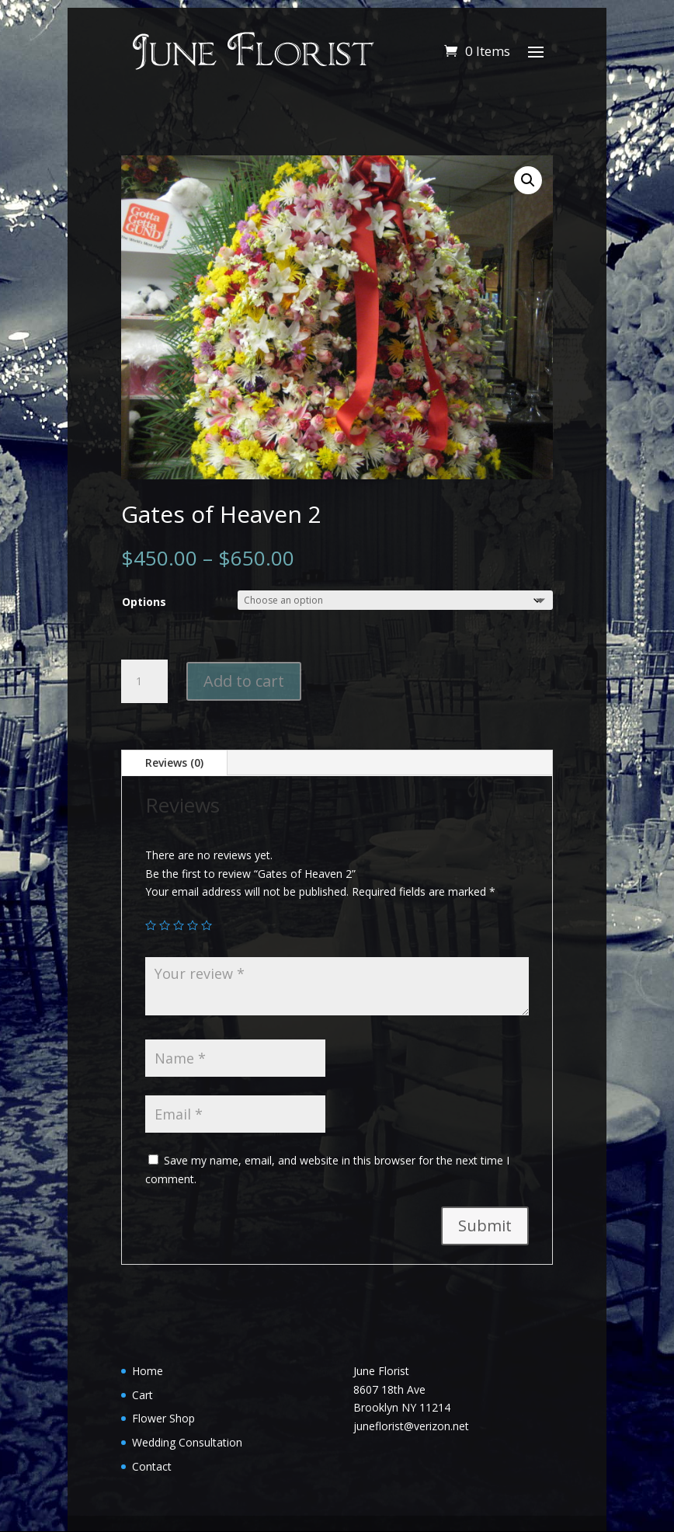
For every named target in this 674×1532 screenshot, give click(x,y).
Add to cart (243, 680)
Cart (142, 1395)
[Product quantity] (144, 681)
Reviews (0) (174, 762)
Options (144, 601)
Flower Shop (163, 1418)
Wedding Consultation (187, 1442)
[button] (528, 180)
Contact (152, 1466)
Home (147, 1370)
